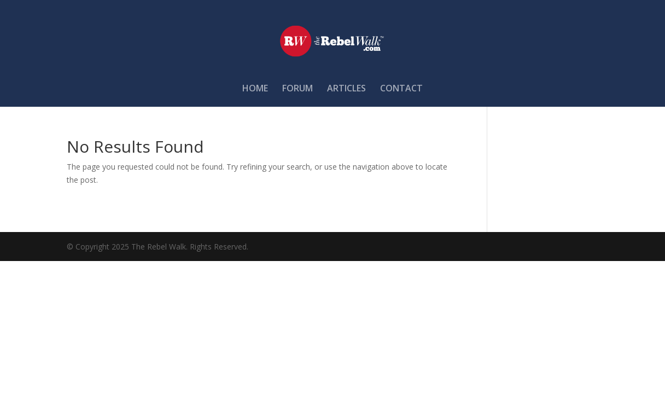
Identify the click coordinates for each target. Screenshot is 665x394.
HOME (255, 89)
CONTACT (401, 89)
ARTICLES (346, 89)
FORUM (297, 89)
